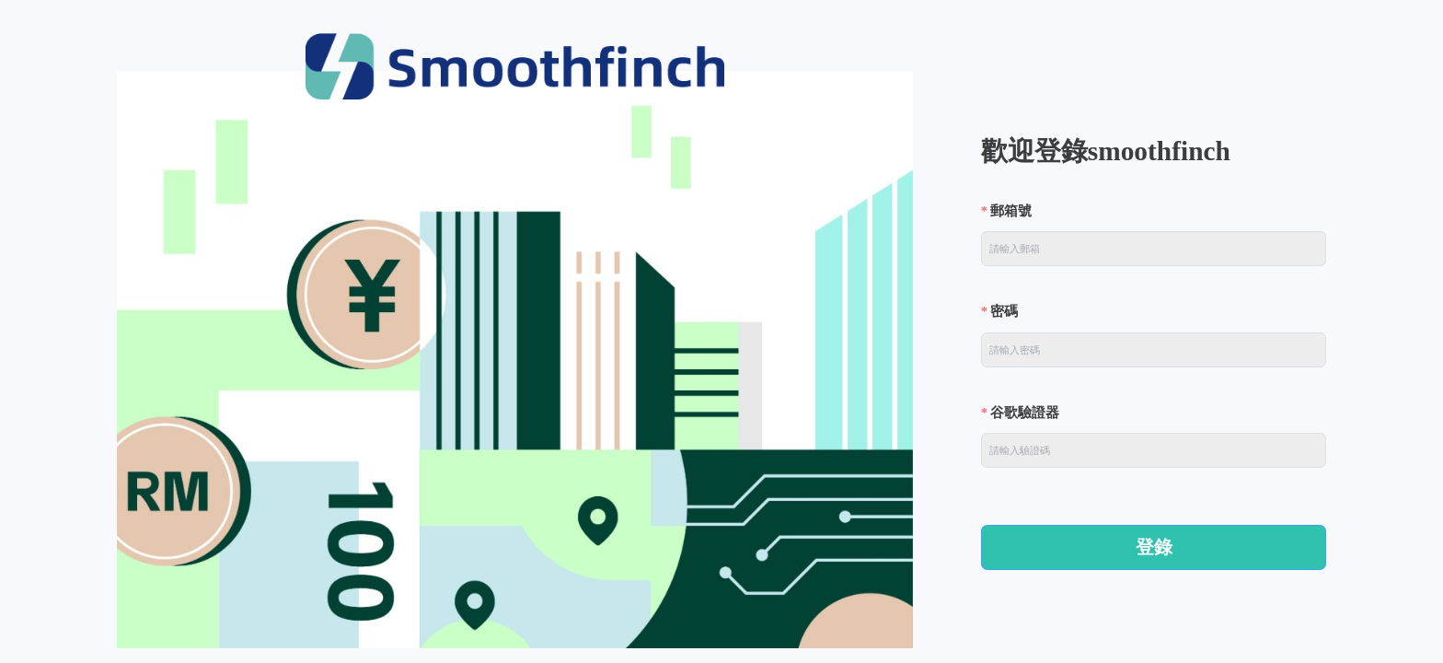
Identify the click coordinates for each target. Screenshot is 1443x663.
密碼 (1004, 311)
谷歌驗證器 (1024, 412)
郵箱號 (1011, 211)
